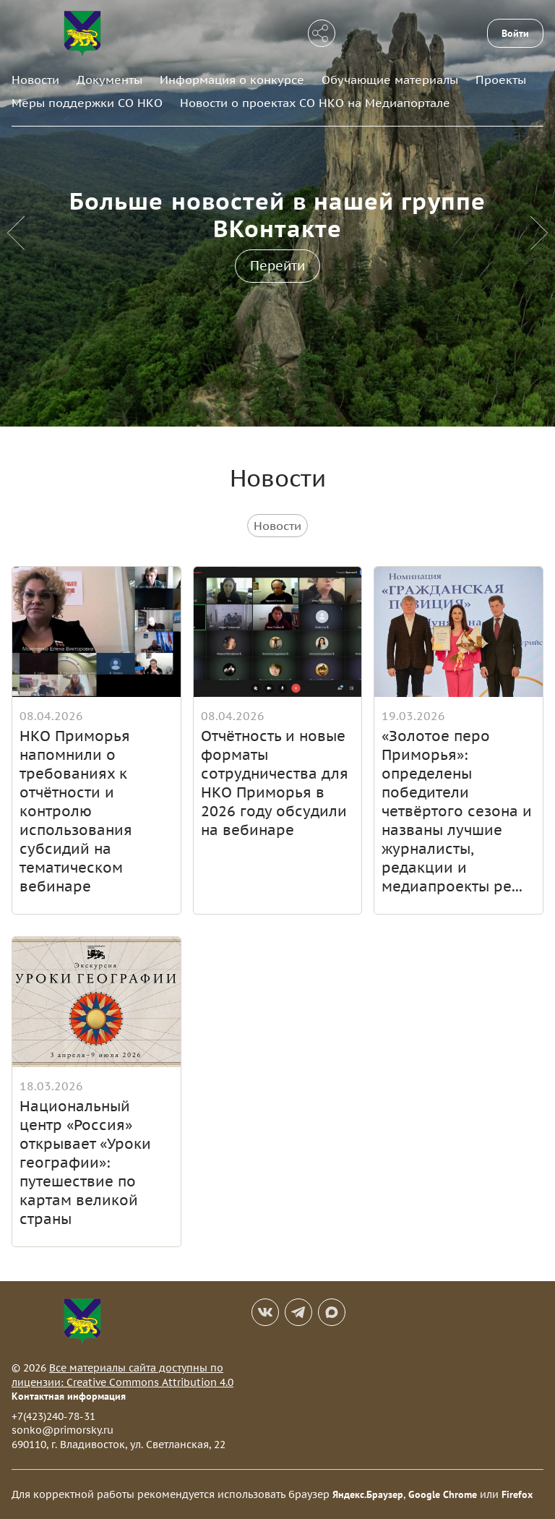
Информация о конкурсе (232, 79)
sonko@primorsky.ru (62, 1430)
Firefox (517, 1494)
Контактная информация (69, 1396)
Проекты (501, 79)
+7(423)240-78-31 (53, 1416)
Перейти (277, 265)
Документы (109, 79)
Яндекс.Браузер (367, 1494)
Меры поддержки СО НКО (87, 102)
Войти (515, 33)
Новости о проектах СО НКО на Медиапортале (315, 102)
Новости (35, 79)
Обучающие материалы (390, 79)
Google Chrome (442, 1494)
